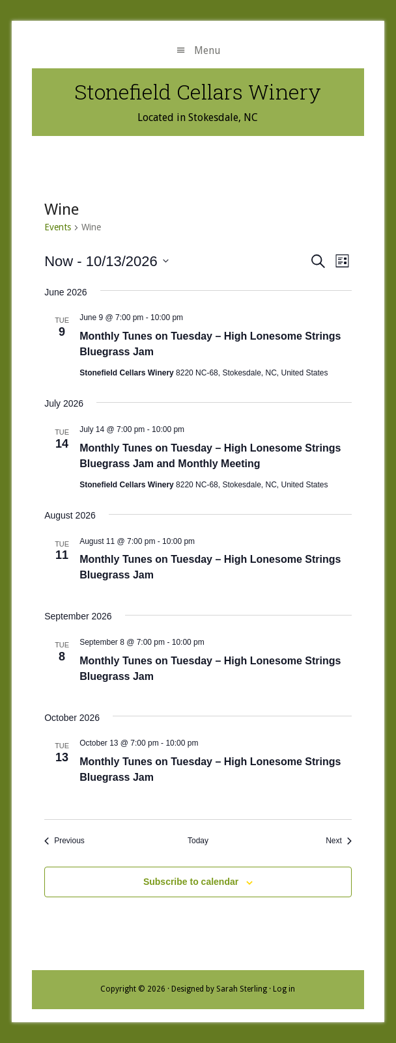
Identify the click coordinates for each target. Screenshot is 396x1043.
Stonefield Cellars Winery (197, 91)
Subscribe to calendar (190, 881)
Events (57, 227)
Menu (207, 50)
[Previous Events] (64, 841)
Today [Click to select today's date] (198, 840)
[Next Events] (339, 841)
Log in (284, 989)
